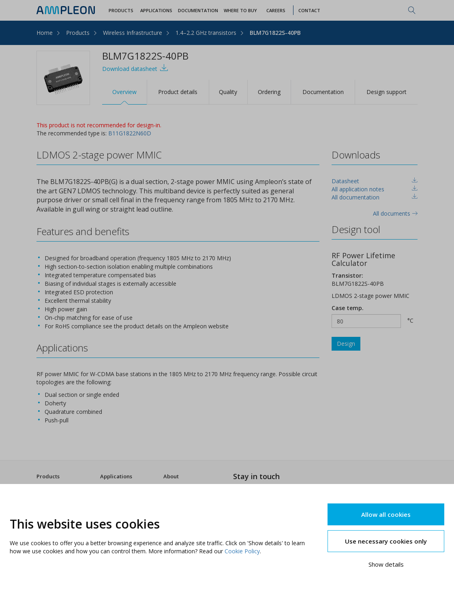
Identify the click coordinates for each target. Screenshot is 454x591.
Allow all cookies (386, 514)
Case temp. (348, 308)
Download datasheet (135, 68)
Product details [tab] (177, 92)
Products (78, 32)
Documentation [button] (198, 10)
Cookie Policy (242, 551)
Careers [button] (275, 10)
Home (44, 32)
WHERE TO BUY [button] (240, 10)
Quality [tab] (228, 92)
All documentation (355, 197)
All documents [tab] (395, 213)
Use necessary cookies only (386, 541)
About (171, 476)
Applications (116, 476)
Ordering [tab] (269, 92)
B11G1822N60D (129, 133)
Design (346, 343)
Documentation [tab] (323, 92)
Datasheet (345, 181)
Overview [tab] (124, 92)
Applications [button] (156, 10)
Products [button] (121, 10)
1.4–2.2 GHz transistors (206, 32)
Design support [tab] (386, 92)
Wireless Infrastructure (132, 32)
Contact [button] (309, 10)
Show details (386, 564)
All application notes (358, 189)
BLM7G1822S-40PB (275, 32)
